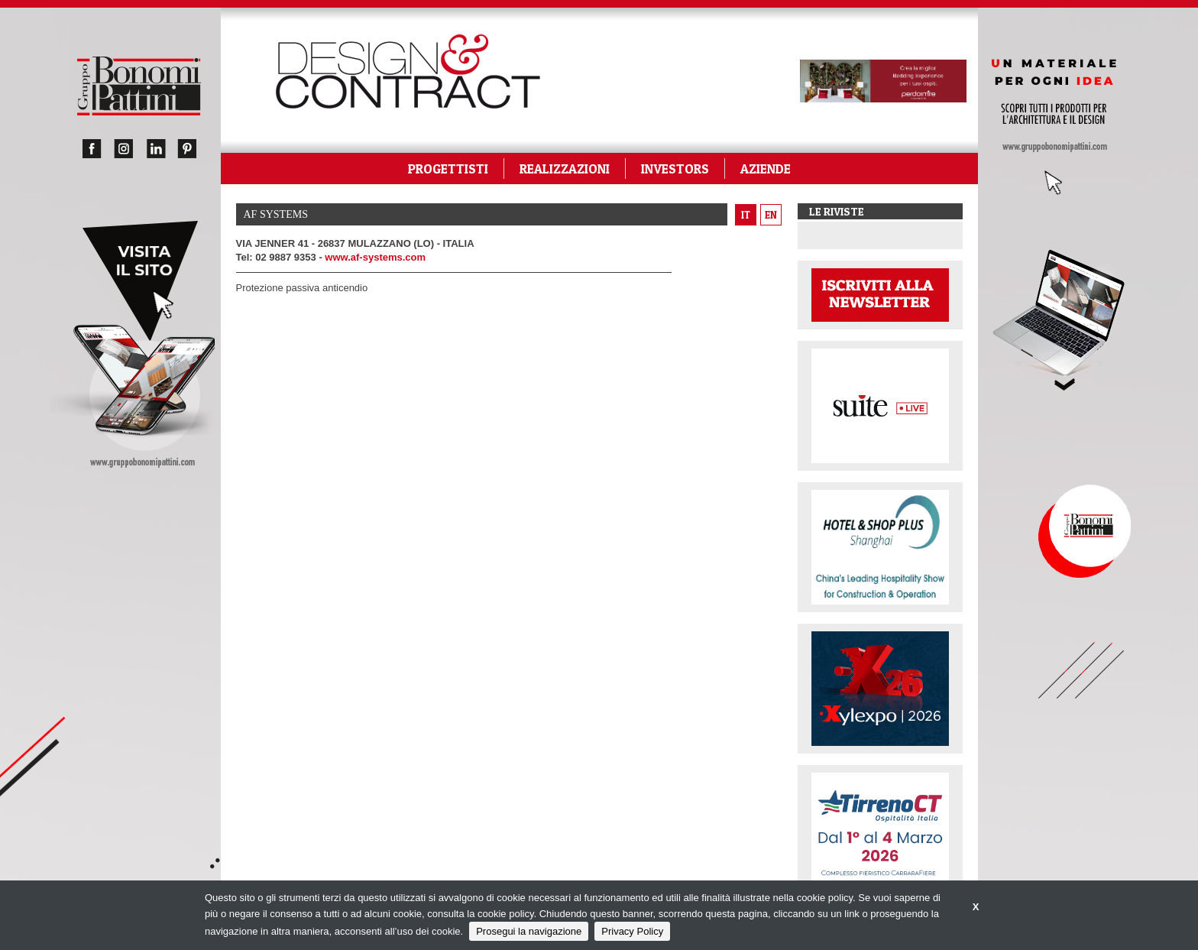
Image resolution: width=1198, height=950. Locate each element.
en (771, 215)
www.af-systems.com (375, 257)
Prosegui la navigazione (528, 931)
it (745, 215)
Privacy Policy (632, 931)
